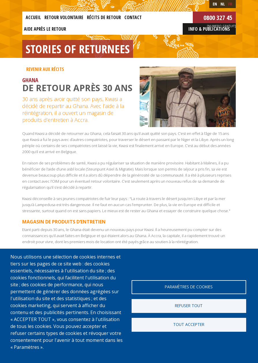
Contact (133, 17)
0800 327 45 (217, 17)
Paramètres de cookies (189, 286)
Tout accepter (188, 324)
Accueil (33, 17)
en (215, 4)
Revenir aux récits (45, 69)
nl (222, 4)
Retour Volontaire (63, 17)
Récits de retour (104, 17)
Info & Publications (209, 29)
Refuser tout (189, 305)
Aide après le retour (45, 29)
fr (230, 4)
